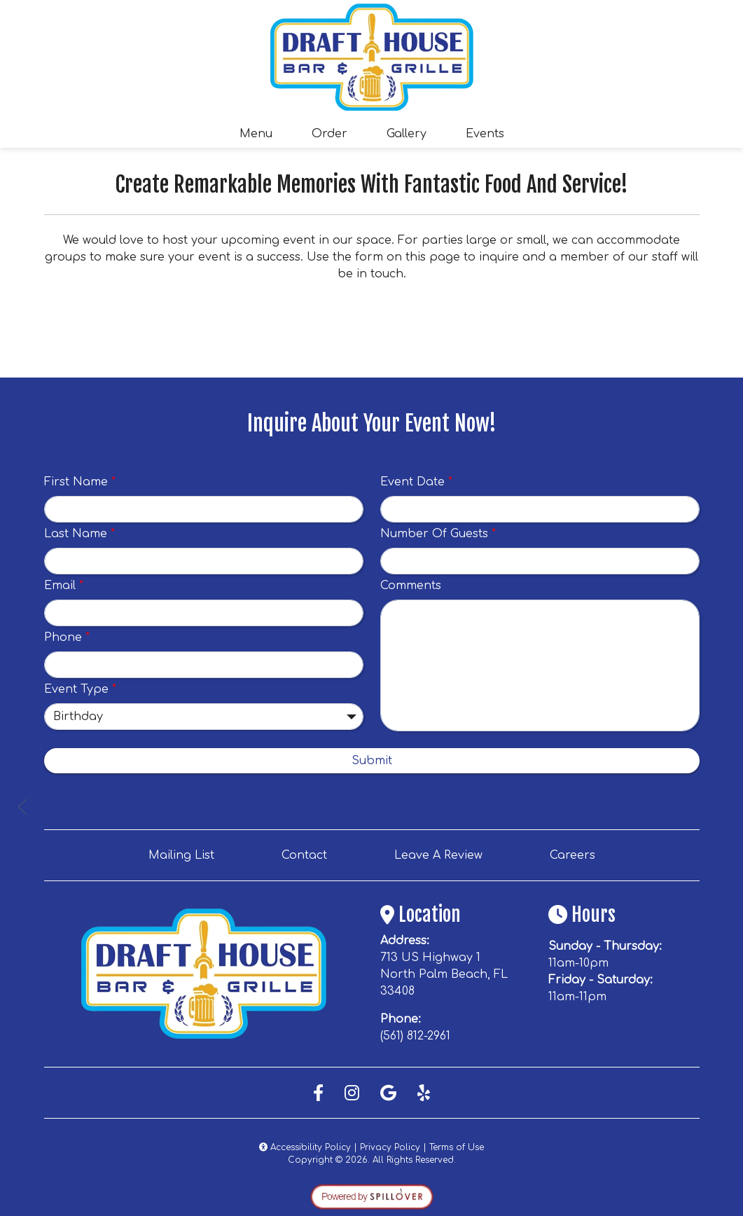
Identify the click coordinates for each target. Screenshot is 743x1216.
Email (63, 585)
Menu (255, 133)
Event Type (80, 689)
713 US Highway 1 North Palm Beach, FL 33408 (444, 974)
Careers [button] (578, 854)
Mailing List (181, 855)
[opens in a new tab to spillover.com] (372, 1196)
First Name (80, 482)
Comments (410, 585)
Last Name (79, 533)
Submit (372, 760)
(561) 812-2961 (415, 1036)
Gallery (406, 133)
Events (485, 133)
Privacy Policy (390, 1147)
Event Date (416, 482)
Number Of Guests (438, 533)
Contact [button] (310, 854)
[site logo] (371, 57)
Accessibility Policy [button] (305, 1147)
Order (334, 132)
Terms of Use (456, 1147)
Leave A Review (444, 854)
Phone (67, 637)
